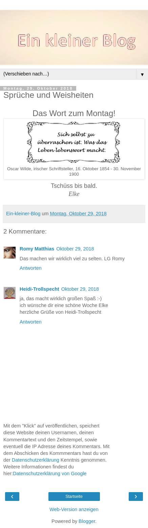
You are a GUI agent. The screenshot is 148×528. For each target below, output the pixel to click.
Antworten (31, 268)
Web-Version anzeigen (74, 509)
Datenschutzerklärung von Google (50, 473)
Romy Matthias (37, 248)
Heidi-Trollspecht (39, 289)
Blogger (87, 521)
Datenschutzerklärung (35, 460)
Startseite (74, 496)
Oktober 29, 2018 (75, 248)
